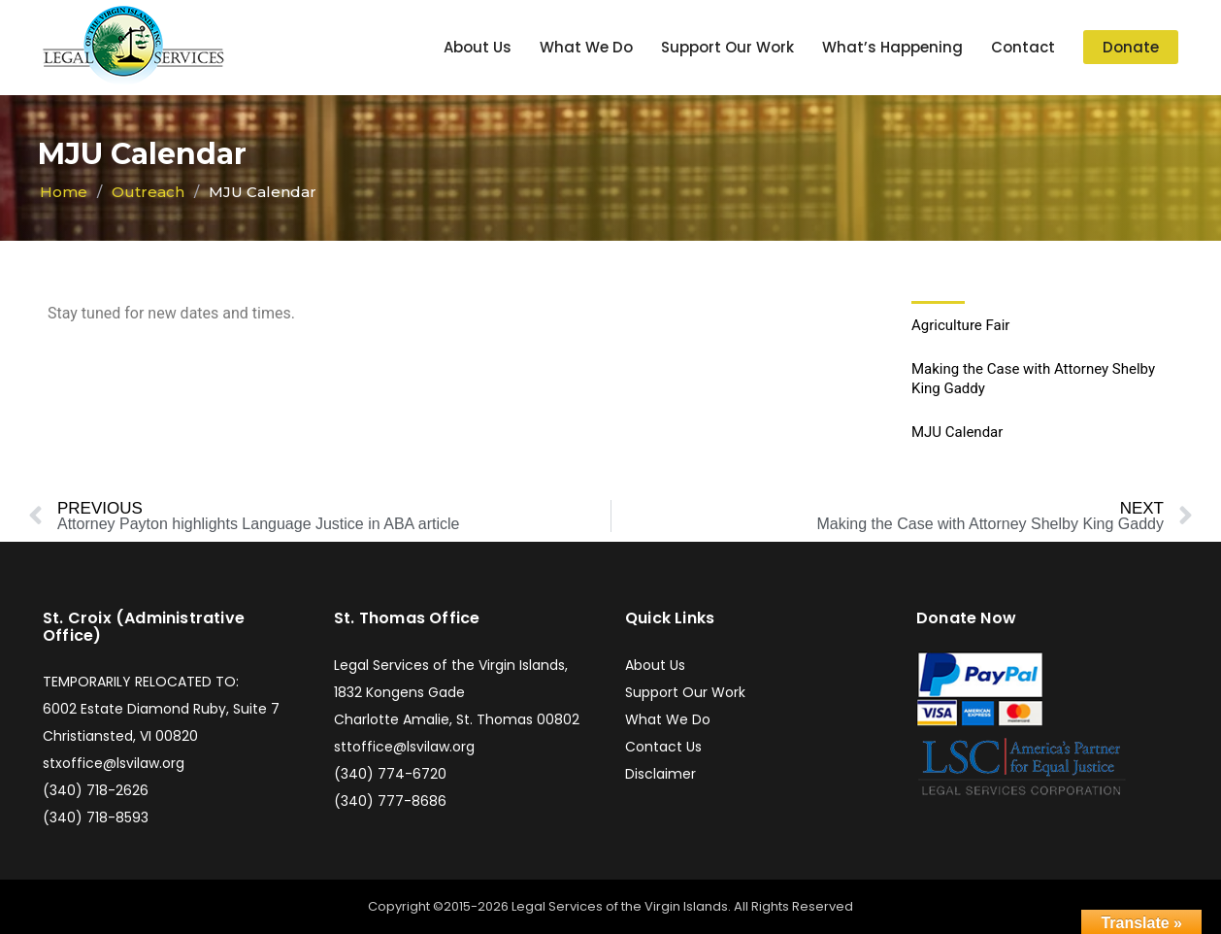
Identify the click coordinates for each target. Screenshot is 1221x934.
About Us (478, 47)
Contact (1023, 47)
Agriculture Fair (960, 325)
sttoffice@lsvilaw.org (404, 746)
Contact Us (663, 746)
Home (63, 191)
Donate (1131, 47)
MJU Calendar (957, 432)
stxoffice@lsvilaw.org (113, 763)
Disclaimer (660, 774)
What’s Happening (892, 47)
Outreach (148, 191)
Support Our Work (727, 47)
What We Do (586, 47)
